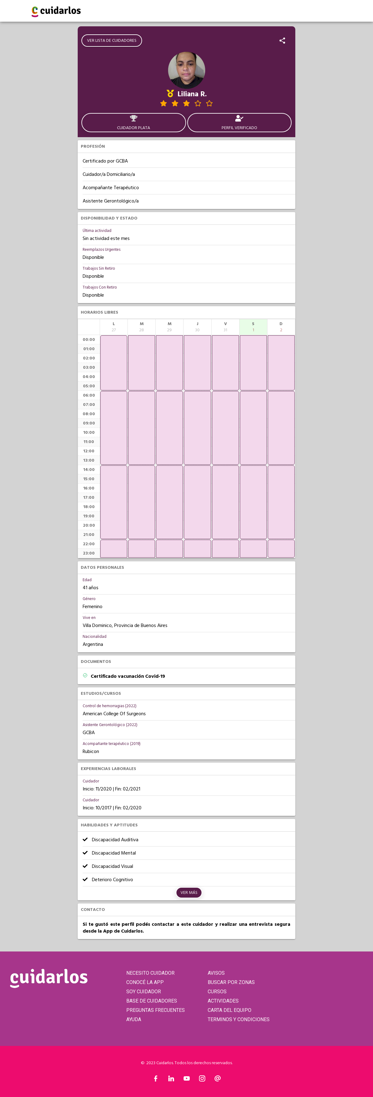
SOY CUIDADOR (143, 992)
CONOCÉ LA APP (145, 982)
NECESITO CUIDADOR (150, 973)
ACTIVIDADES (223, 1001)
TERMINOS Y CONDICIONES (239, 1019)
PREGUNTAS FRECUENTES (155, 1010)
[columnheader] (114, 327)
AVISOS (216, 973)
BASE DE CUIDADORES (151, 1001)
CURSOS (217, 992)
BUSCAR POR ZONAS (231, 982)
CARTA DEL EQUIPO (229, 1010)
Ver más (188, 893)
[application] (113, 362)
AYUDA (133, 1019)
